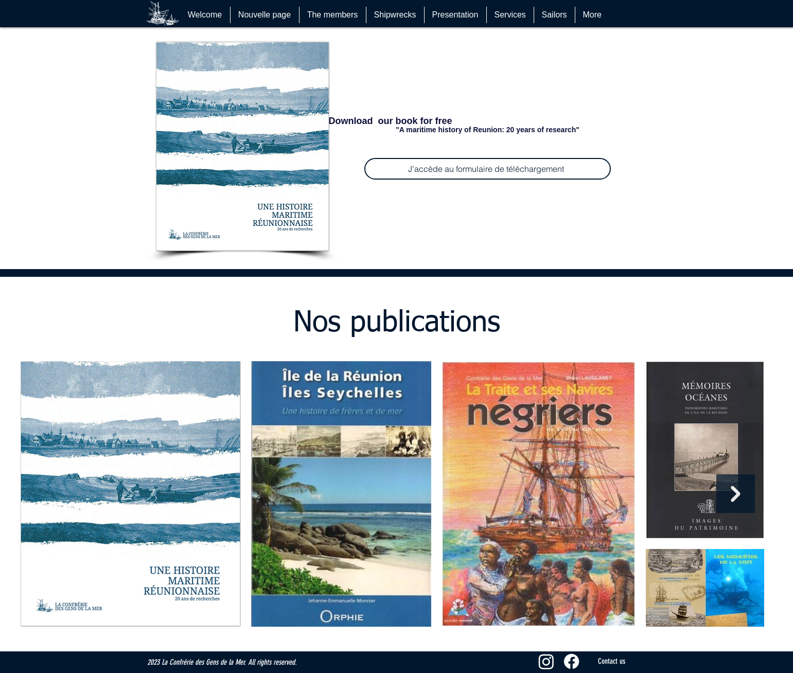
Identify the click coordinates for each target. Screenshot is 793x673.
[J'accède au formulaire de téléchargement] (487, 169)
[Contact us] (611, 661)
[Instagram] (546, 661)
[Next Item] (735, 493)
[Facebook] (571, 661)
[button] (640, 13)
